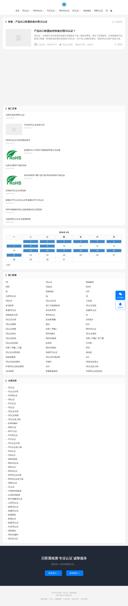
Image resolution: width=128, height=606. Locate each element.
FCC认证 (51, 11)
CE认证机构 (11, 338)
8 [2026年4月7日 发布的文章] (30, 246)
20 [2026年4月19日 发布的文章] (114, 251)
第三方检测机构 (53, 305)
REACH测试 (51, 348)
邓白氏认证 (13, 539)
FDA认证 (12, 451)
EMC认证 (12, 427)
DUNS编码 (12, 423)
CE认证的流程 (12, 343)
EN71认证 (12, 431)
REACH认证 (64, 11)
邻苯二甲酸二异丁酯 (95, 338)
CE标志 (49, 287)
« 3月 (8, 265)
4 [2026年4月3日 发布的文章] (80, 241)
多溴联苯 (10, 305)
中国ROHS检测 (14, 491)
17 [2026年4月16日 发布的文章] (64, 251)
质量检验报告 (52, 371)
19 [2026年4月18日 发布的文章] (97, 251)
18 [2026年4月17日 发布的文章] (81, 251)
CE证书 (9, 301)
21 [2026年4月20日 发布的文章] (14, 255)
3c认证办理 (13, 392)
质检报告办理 (12, 315)
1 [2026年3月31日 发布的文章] (30, 241)
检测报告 (12, 515)
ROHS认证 (37, 11)
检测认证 (12, 519)
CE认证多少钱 (92, 366)
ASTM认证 (12, 395)
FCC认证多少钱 (15, 447)
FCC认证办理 (14, 443)
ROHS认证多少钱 (15, 479)
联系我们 (53, 573)
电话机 (89, 352)
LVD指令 (89, 319)
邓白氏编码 (13, 535)
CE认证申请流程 (53, 357)
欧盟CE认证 (11, 310)
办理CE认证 (11, 296)
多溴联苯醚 (51, 319)
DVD (88, 348)
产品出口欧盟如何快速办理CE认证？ (55, 31)
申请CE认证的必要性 (15, 366)
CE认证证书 (51, 301)
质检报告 (87, 11)
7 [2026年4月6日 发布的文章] (14, 246)
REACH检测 (51, 338)
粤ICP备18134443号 (64, 595)
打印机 (89, 343)
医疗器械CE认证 (15, 499)
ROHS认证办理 (14, 475)
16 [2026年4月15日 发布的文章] (47, 251)
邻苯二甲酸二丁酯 (14, 348)
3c (87, 315)
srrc (87, 357)
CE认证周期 (11, 329)
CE (7, 282)
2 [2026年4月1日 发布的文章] (47, 241)
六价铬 (89, 301)
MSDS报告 (12, 459)
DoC (88, 324)
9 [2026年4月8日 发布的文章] (47, 246)
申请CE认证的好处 (94, 371)
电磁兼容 (90, 282)
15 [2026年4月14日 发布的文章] (31, 251)
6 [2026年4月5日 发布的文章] (114, 241)
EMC (8, 287)
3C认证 (75, 11)
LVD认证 (11, 455)
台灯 (48, 366)
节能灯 (49, 362)
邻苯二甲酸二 (52, 329)
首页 (17, 11)
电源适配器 (11, 357)
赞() (118, 44)
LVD (87, 291)
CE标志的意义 (92, 362)
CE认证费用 (11, 324)
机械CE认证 (91, 310)
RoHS (88, 287)
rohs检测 (10, 371)
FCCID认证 (13, 435)
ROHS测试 (50, 333)
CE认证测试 (91, 333)
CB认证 (11, 399)
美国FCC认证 (51, 352)
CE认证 (64, 4)
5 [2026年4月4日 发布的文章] (97, 241)
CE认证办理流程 (13, 352)
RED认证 (12, 467)
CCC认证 (12, 403)
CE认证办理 (66, 44)
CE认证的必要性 (13, 362)
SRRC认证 (98, 11)
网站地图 (73, 593)
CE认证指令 (11, 333)
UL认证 (11, 487)
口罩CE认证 (13, 503)
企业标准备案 (14, 495)
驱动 (48, 324)
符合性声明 (51, 310)
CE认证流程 (91, 305)
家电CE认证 (13, 507)
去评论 (90, 44)
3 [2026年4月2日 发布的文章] (64, 241)
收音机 (49, 343)
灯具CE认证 (13, 527)
